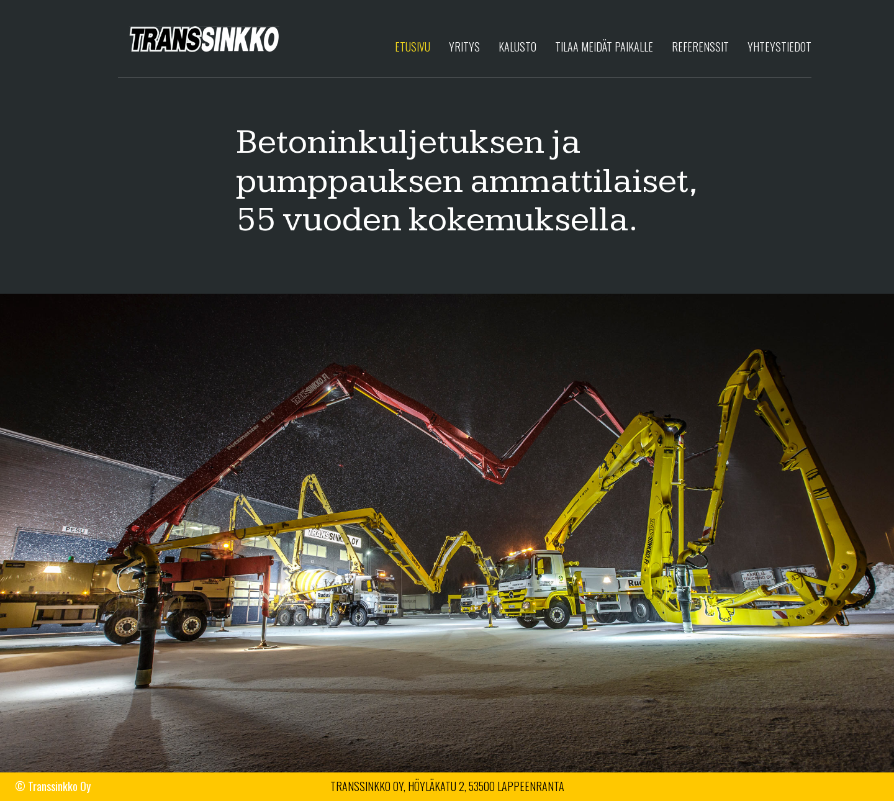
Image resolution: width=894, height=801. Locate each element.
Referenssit (700, 46)
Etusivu (412, 46)
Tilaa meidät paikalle (604, 46)
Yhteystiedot (779, 46)
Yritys (464, 46)
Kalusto (517, 46)
